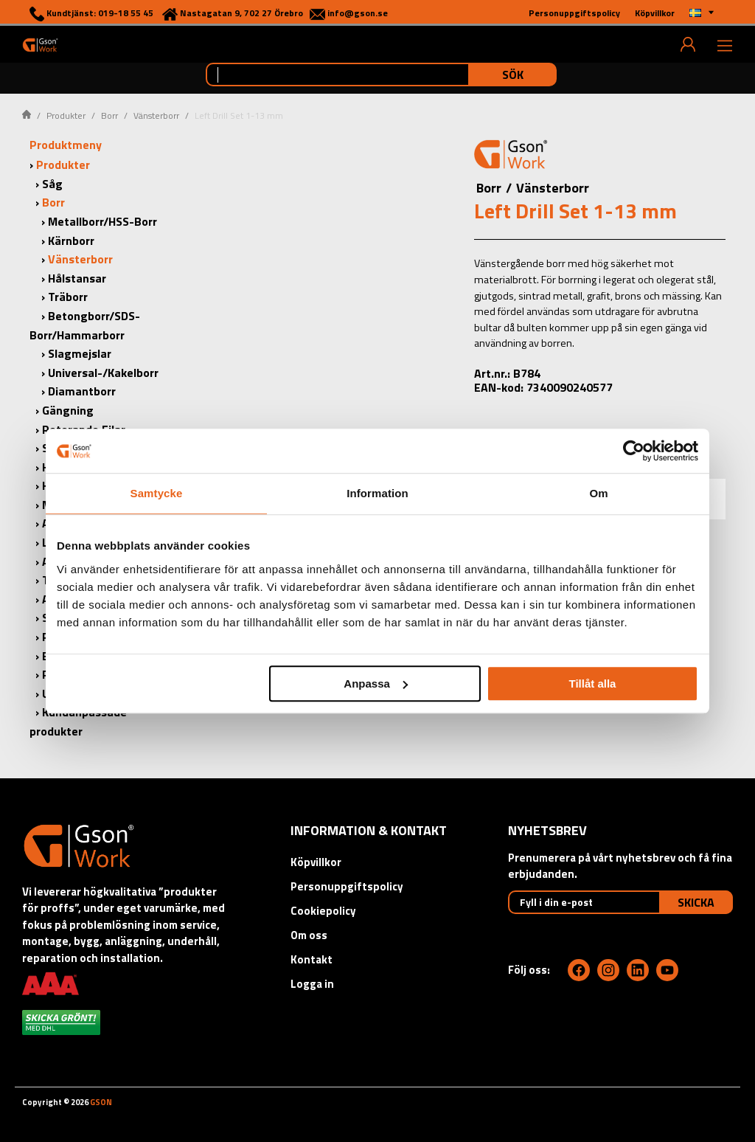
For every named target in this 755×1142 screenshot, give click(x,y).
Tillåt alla (592, 683)
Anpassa (376, 683)
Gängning (68, 410)
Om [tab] (598, 493)
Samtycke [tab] (157, 493)
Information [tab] (377, 493)
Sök (512, 74)
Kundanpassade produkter (78, 721)
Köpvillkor (315, 862)
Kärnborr (71, 240)
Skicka (696, 902)
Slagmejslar (79, 353)
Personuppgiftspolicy (346, 886)
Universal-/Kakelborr (103, 372)
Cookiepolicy (323, 910)
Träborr (68, 296)
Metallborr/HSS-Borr (102, 221)
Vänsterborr (156, 115)
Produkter (66, 115)
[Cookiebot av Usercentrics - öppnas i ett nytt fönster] (633, 451)
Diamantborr (82, 391)
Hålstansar (77, 278)
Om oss (308, 935)
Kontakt (311, 959)
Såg (52, 184)
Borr (109, 115)
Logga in (312, 983)
